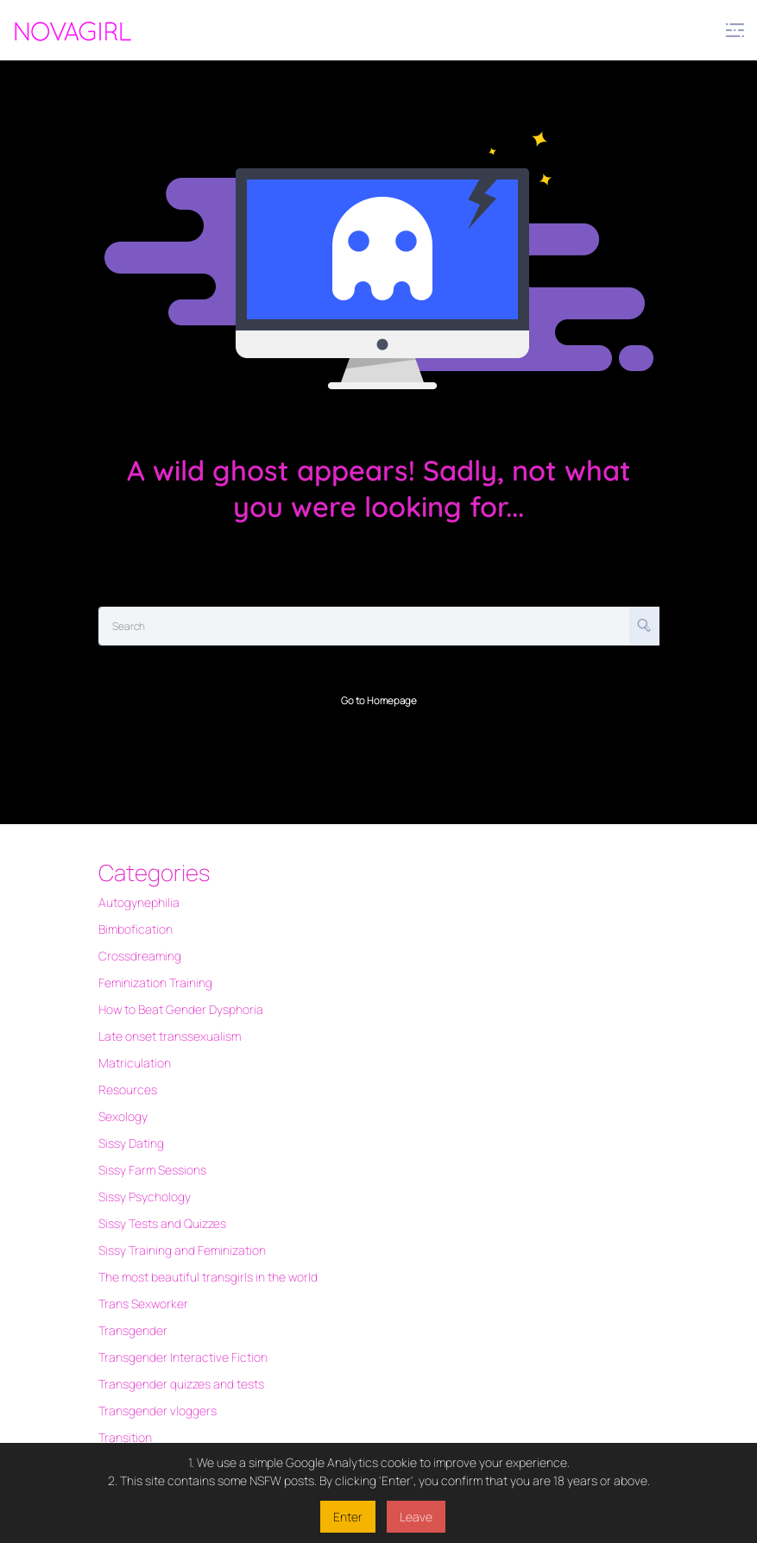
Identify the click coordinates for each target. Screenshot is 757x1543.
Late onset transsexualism (169, 1036)
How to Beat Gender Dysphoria (180, 1009)
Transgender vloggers (157, 1410)
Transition (125, 1437)
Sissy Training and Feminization (182, 1250)
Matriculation (134, 1063)
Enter (348, 1516)
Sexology (123, 1116)
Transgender (132, 1330)
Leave (416, 1516)
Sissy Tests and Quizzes (162, 1223)
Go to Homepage (379, 700)
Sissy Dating (131, 1143)
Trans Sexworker (143, 1303)
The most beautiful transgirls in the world (208, 1277)
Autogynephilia (139, 902)
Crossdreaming (139, 956)
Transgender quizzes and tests (181, 1384)
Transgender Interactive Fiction (183, 1357)
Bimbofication (135, 929)
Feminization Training (155, 982)
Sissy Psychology (144, 1196)
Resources (127, 1089)
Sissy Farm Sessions (152, 1170)
